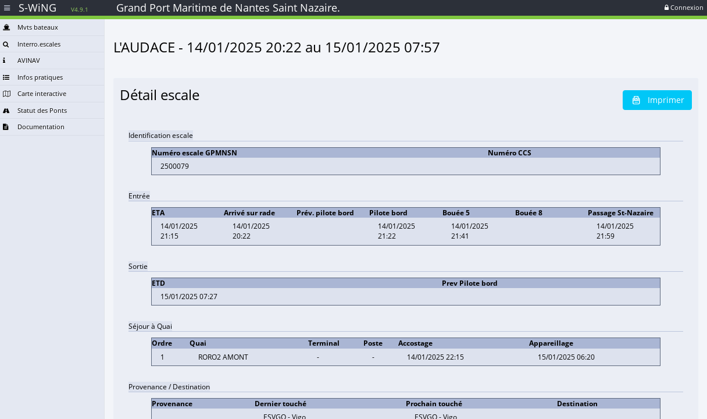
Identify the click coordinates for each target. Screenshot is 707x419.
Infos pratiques (33, 77)
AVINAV (21, 60)
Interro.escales (31, 44)
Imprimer (657, 99)
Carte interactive (34, 93)
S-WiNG (53, 8)
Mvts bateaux (30, 27)
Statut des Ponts (35, 110)
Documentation (34, 126)
